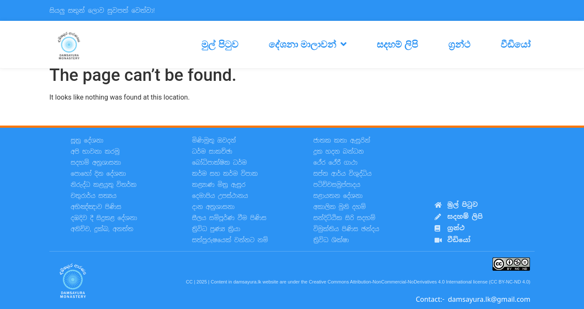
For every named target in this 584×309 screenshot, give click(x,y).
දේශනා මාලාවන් (307, 44)
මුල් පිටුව (219, 44)
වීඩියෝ (515, 44)
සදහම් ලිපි (397, 44)
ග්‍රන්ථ (459, 44)
